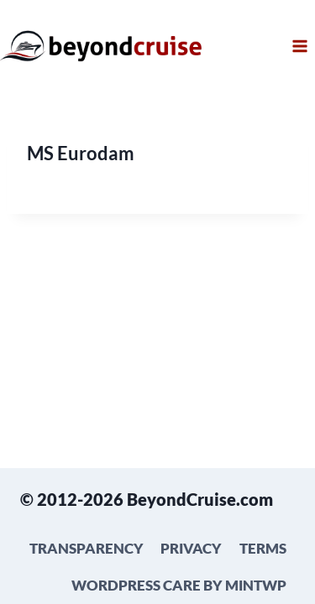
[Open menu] (299, 46)
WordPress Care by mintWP (178, 585)
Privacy (191, 548)
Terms (262, 548)
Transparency (86, 548)
